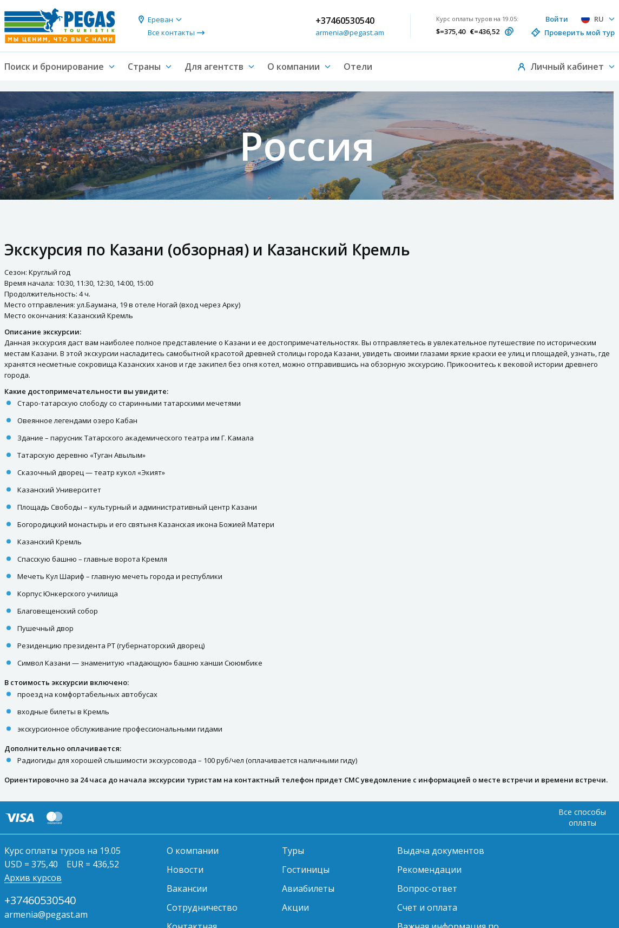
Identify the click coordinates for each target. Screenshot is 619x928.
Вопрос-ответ (427, 888)
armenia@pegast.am (349, 32)
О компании (193, 851)
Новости (185, 870)
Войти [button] (556, 19)
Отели (358, 67)
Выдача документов (440, 851)
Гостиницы (306, 870)
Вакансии (187, 888)
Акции (295, 907)
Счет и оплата (427, 907)
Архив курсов (33, 878)
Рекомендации (429, 870)
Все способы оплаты (582, 817)
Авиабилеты (308, 888)
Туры (293, 851)
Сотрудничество (202, 907)
